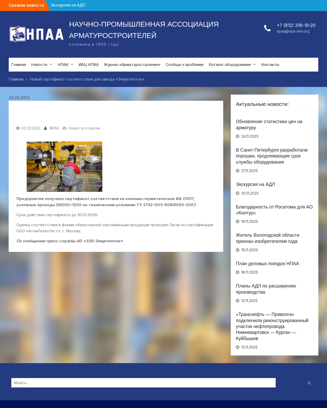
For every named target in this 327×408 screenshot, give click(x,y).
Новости (39, 64)
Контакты (270, 64)
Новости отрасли (84, 128)
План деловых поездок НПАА (267, 263)
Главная (18, 64)
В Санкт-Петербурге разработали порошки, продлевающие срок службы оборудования (272, 156)
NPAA (54, 128)
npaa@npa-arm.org (293, 31)
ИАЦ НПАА (88, 64)
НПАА (62, 64)
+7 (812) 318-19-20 (296, 25)
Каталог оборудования (230, 64)
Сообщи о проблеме (185, 64)
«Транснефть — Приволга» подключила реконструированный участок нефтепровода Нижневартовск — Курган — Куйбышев (272, 326)
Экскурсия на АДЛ (68, 5)
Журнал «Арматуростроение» (132, 64)
